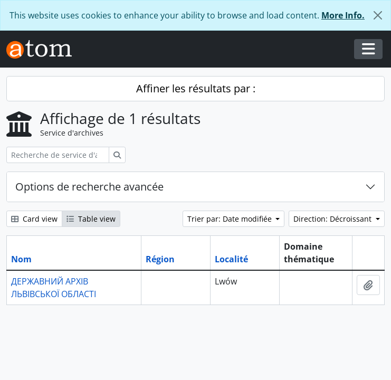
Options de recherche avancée (89, 186)
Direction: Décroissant (333, 219)
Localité (231, 259)
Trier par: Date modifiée (230, 219)
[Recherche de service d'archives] (57, 155)
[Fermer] (377, 15)
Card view (34, 219)
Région (160, 259)
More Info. (343, 15)
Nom (21, 259)
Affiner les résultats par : (195, 88)
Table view (91, 219)
